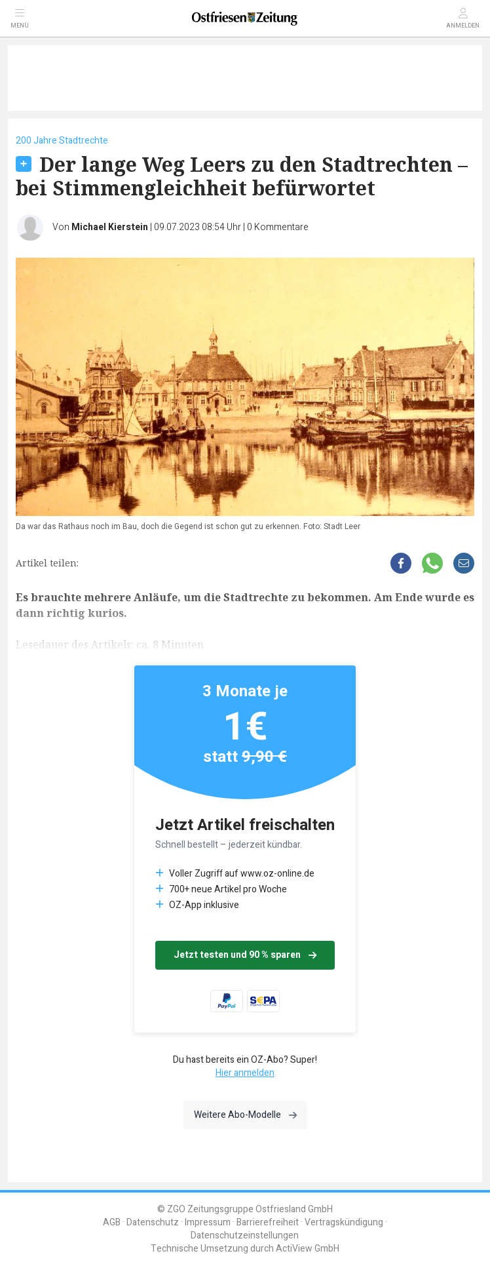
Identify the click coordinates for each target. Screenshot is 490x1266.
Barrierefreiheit (267, 1222)
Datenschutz (152, 1222)
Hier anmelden (245, 1073)
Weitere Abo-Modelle (245, 1115)
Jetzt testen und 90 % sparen (245, 955)
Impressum (208, 1222)
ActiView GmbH (307, 1249)
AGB (112, 1222)
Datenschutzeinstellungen (245, 1235)
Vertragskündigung (344, 1222)
